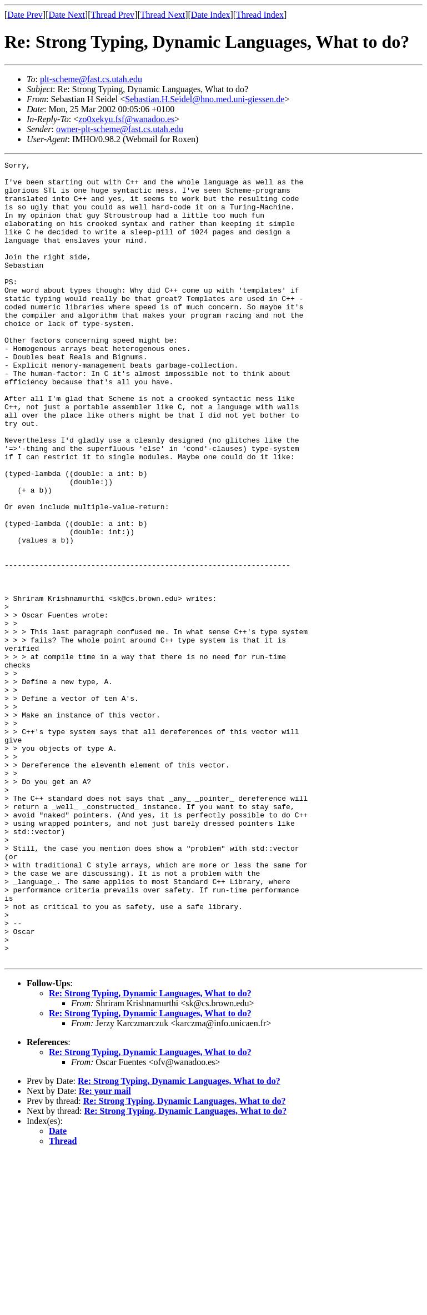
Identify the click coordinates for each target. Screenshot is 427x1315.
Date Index (210, 14)
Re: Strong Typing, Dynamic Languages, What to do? (150, 1153)
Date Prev (25, 14)
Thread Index (260, 14)
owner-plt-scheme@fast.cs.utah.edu (119, 129)
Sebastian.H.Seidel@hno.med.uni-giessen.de (204, 99)
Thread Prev (112, 14)
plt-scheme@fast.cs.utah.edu (91, 79)
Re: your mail (105, 1251)
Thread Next (162, 14)
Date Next (67, 14)
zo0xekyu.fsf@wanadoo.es (126, 119)
